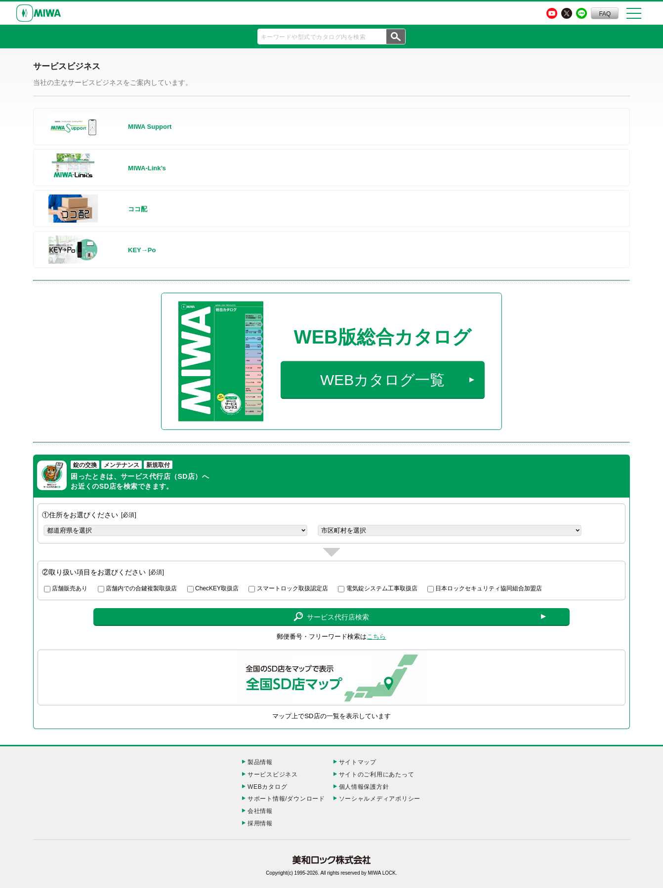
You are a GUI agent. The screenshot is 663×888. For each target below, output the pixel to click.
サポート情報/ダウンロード (286, 798)
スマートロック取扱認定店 (292, 588)
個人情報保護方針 (364, 786)
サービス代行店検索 (331, 617)
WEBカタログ (267, 786)
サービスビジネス (273, 774)
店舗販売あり (69, 588)
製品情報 (260, 762)
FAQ (605, 13)
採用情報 (260, 823)
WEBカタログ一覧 (382, 380)
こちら (376, 636)
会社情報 (260, 811)
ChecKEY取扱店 (217, 588)
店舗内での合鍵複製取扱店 (141, 588)
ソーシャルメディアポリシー (379, 798)
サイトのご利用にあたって (376, 774)
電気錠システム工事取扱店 (381, 588)
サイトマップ (357, 762)
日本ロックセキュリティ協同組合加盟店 (488, 588)
